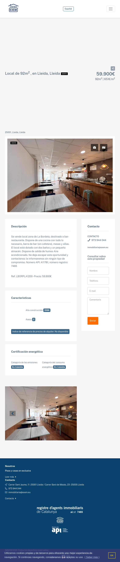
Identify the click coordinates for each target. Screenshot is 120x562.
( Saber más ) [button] (92, 557)
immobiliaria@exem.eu (97, 247)
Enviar (93, 320)
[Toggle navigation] (110, 9)
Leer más (10, 477)
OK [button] (112, 555)
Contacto (10, 498)
